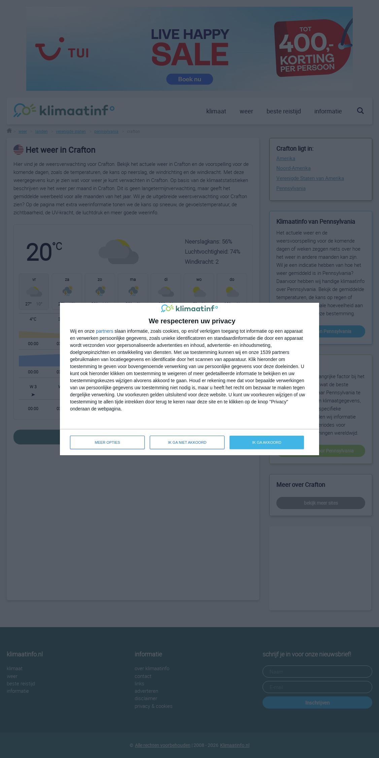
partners (104, 331)
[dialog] (189, 379)
